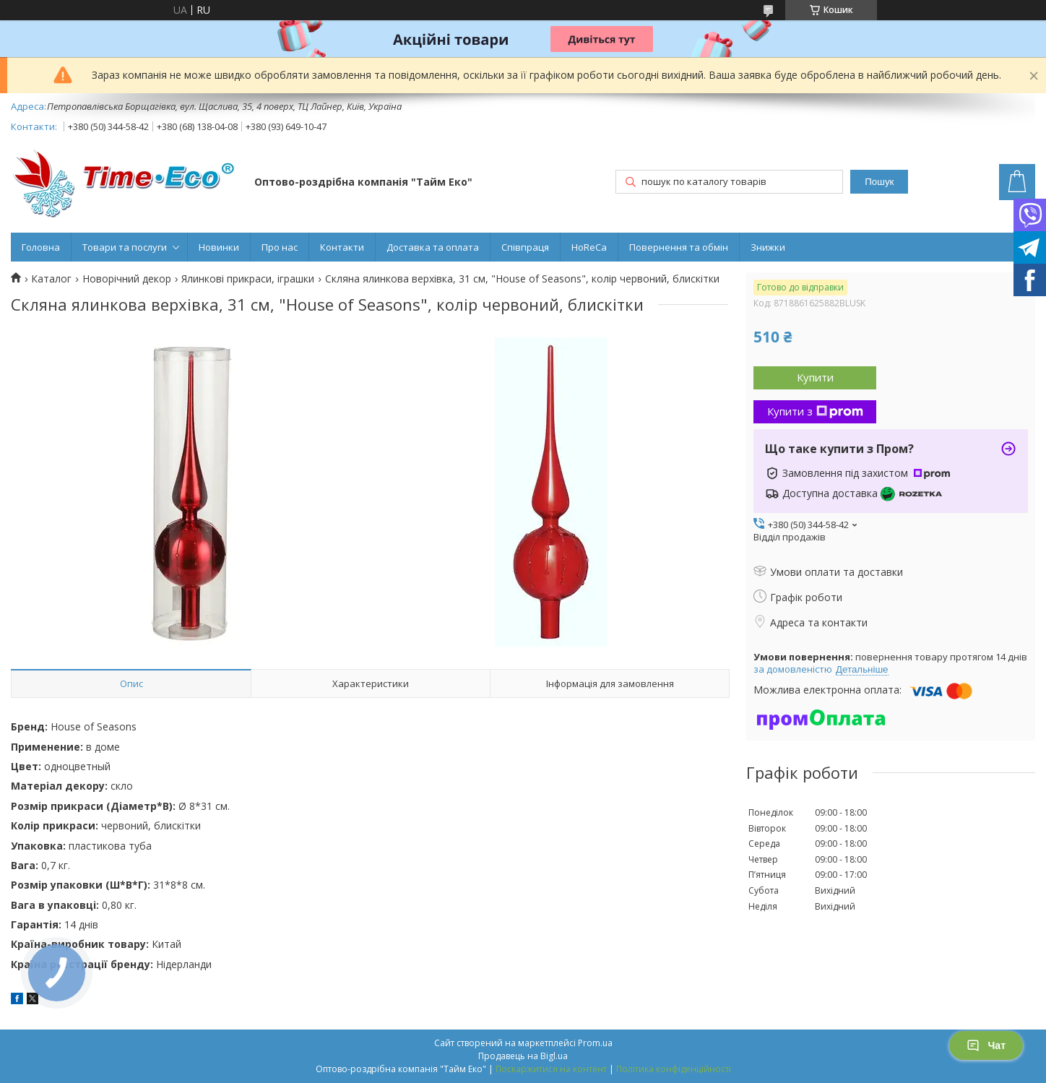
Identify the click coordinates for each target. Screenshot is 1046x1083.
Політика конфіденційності (673, 1069)
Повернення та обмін (678, 247)
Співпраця (525, 247)
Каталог (51, 278)
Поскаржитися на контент (551, 1069)
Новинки (219, 247)
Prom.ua (595, 1043)
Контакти (342, 247)
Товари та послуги (124, 247)
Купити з (815, 411)
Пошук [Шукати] (879, 181)
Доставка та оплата (432, 247)
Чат (986, 1045)
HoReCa (589, 247)
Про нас (280, 247)
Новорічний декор (126, 278)
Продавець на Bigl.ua (523, 1056)
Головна (41, 247)
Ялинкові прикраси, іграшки (247, 278)
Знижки (768, 247)
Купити (815, 377)
